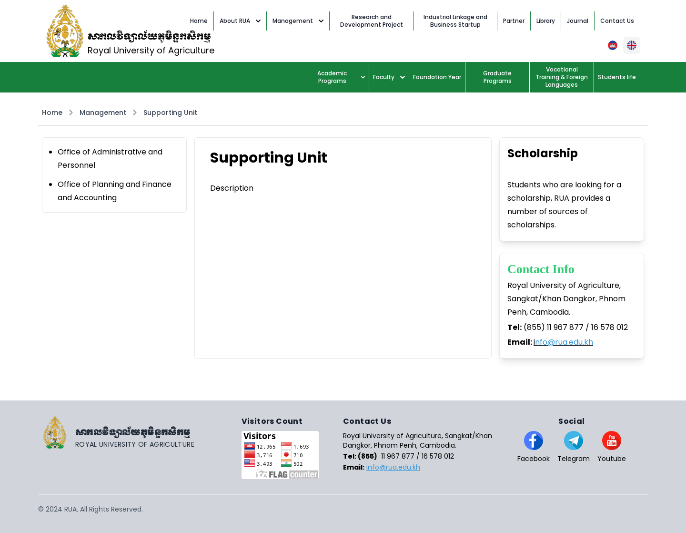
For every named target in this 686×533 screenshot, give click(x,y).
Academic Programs (341, 77)
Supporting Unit (170, 112)
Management (297, 21)
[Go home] (140, 432)
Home (52, 112)
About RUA (240, 21)
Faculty (389, 77)
